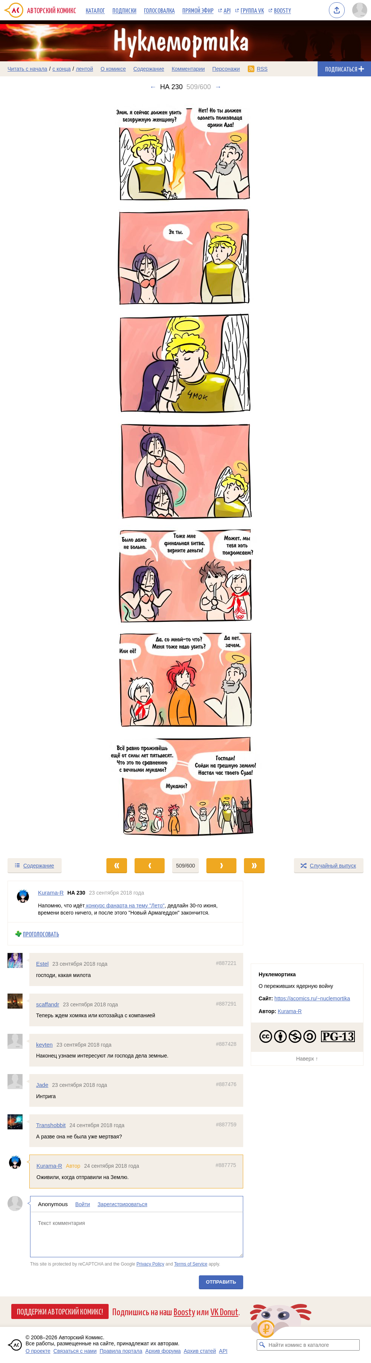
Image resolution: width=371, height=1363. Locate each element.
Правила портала (121, 1351)
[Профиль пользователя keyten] (18, 1040)
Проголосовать (41, 934)
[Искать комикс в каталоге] (262, 1345)
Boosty (282, 10)
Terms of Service (190, 1264)
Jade (42, 1085)
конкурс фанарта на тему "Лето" (124, 905)
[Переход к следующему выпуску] (185, 474)
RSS (262, 69)
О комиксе (113, 69)
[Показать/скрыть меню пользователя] (360, 10)
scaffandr (47, 1004)
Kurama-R (49, 1165)
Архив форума (163, 1351)
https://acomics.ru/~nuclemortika (312, 998)
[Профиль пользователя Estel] (18, 960)
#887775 (225, 1165)
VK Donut (224, 1311)
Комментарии (188, 69)
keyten (44, 1044)
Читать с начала (27, 69)
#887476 (226, 1084)
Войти (82, 1204)
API (227, 10)
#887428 (226, 1044)
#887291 (226, 1003)
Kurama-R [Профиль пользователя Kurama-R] (51, 892)
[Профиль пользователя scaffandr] (18, 1000)
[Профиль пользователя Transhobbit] (18, 1121)
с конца (62, 69)
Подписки (124, 10)
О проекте (38, 1351)
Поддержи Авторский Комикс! (60, 1311)
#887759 (226, 1124)
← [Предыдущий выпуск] (153, 87)
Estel (42, 963)
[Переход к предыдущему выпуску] (46, 474)
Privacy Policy (150, 1264)
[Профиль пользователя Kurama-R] (22, 902)
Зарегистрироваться (122, 1204)
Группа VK (252, 10)
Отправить (221, 1281)
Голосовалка (159, 10)
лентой (84, 69)
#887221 (226, 963)
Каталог (95, 10)
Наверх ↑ (307, 1059)
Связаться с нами (75, 1351)
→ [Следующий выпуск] (218, 87)
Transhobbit (51, 1125)
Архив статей (200, 1351)
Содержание (148, 69)
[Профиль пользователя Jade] (18, 1081)
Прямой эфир (198, 10)
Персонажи (226, 69)
